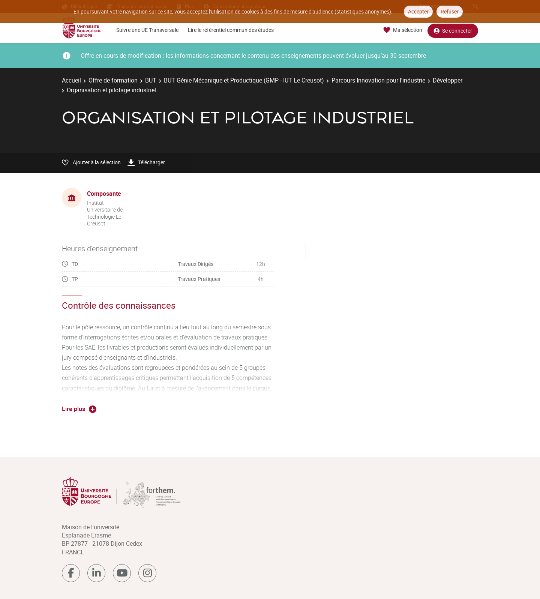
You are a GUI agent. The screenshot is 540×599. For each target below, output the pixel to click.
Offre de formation (113, 80)
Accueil (71, 80)
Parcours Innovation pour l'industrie (378, 80)
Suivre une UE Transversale (147, 29)
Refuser (450, 11)
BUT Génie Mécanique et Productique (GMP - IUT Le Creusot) (244, 80)
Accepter (418, 11)
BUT (150, 80)
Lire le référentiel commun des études (231, 29)
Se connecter (453, 30)
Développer (447, 80)
